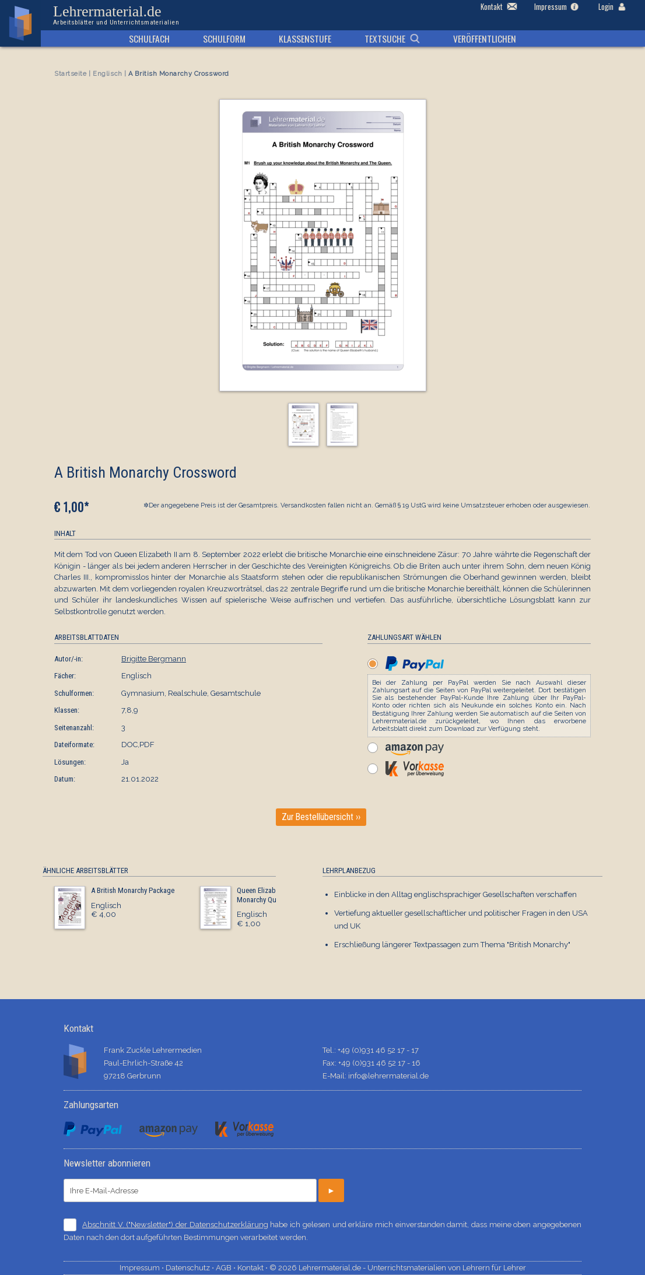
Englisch (107, 74)
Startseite (70, 74)
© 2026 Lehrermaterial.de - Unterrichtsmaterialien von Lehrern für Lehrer (397, 1267)
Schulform (224, 38)
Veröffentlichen (484, 38)
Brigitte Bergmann (153, 658)
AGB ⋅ (226, 1267)
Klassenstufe (305, 38)
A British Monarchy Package (132, 890)
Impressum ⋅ (143, 1267)
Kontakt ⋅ (253, 1267)
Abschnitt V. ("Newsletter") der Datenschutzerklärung (175, 1224)
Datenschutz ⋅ (191, 1267)
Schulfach (149, 38)
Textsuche (384, 38)
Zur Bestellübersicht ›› (321, 817)
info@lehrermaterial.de (388, 1075)
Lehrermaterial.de (116, 15)
